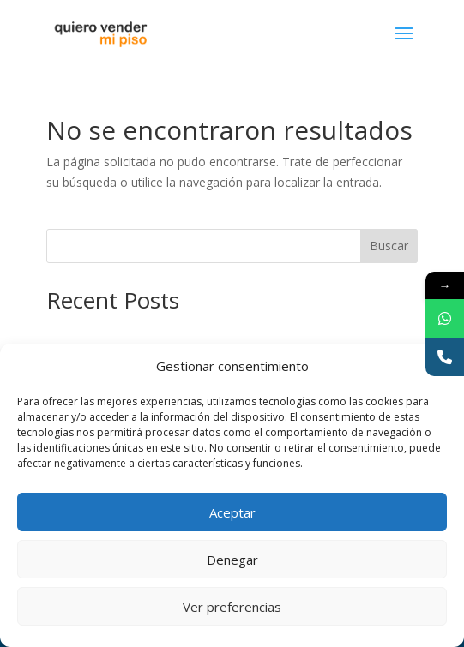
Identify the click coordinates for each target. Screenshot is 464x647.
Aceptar (232, 512)
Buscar (389, 245)
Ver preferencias (232, 606)
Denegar (232, 559)
